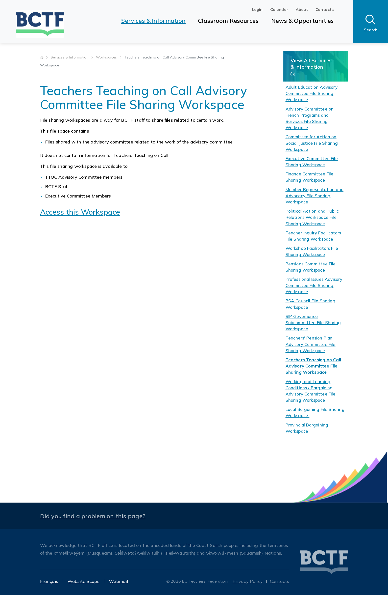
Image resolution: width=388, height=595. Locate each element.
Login (257, 9)
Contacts (324, 9)
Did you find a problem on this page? (93, 516)
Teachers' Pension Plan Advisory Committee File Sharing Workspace (311, 344)
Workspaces (107, 57)
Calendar (279, 9)
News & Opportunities (302, 20)
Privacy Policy (248, 581)
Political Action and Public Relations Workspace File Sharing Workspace (312, 217)
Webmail (118, 581)
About (302, 9)
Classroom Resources (228, 20)
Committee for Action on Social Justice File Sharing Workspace (312, 143)
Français (49, 581)
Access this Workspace (80, 212)
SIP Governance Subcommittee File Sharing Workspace (313, 322)
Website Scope (83, 581)
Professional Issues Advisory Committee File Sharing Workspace (314, 285)
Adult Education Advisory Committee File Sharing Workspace (312, 93)
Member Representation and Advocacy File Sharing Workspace (315, 195)
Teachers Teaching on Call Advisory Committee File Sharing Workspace (313, 366)
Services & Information (153, 20)
